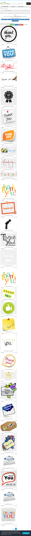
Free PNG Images (5, 6)
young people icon (11, 19)
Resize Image (20, 6)
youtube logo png (4, 19)
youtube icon (27, 19)
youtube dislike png (15, 20)
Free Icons (13, 6)
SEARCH (28, 3)
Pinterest (21, 24)
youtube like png (21, 19)
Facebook (16, 24)
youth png (16, 19)
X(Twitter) (26, 24)
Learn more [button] (9, 534)
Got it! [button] (26, 533)
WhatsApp (12, 24)
